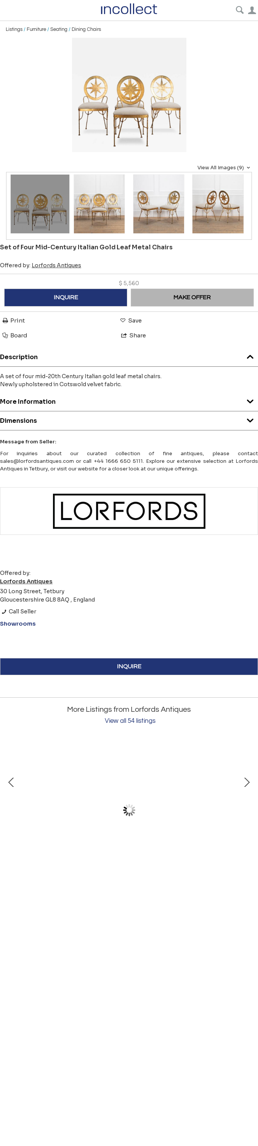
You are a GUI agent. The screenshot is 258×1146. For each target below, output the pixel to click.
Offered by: (40, 265)
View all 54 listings (130, 720)
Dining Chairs (86, 29)
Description (129, 355)
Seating (58, 29)
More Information (129, 399)
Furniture (36, 29)
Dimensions (129, 418)
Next (246, 810)
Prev (11, 810)
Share (133, 335)
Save (130, 320)
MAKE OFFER (192, 297)
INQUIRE (66, 297)
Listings (14, 29)
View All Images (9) (224, 168)
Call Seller (18, 611)
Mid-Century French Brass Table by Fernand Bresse (91, 876)
